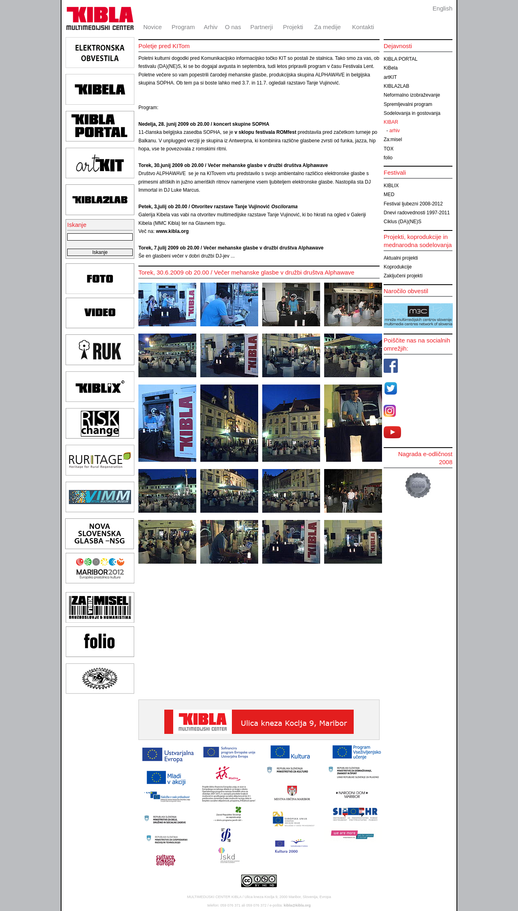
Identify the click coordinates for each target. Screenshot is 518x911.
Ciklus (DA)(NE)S (402, 221)
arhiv (394, 130)
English (442, 8)
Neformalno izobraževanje (412, 95)
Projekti (293, 26)
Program (183, 26)
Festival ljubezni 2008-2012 (413, 204)
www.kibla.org (172, 231)
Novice (152, 26)
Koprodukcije (398, 267)
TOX (388, 149)
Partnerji (261, 26)
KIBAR (391, 122)
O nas (233, 26)
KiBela (391, 68)
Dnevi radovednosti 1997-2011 (417, 213)
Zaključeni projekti (403, 276)
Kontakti (363, 26)
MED (389, 194)
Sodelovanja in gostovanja (412, 113)
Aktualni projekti (401, 258)
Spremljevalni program (408, 104)
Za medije (327, 26)
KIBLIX (391, 185)
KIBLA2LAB (396, 86)
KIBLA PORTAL (401, 59)
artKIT (390, 77)
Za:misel (393, 139)
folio (388, 158)
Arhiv (210, 26)
